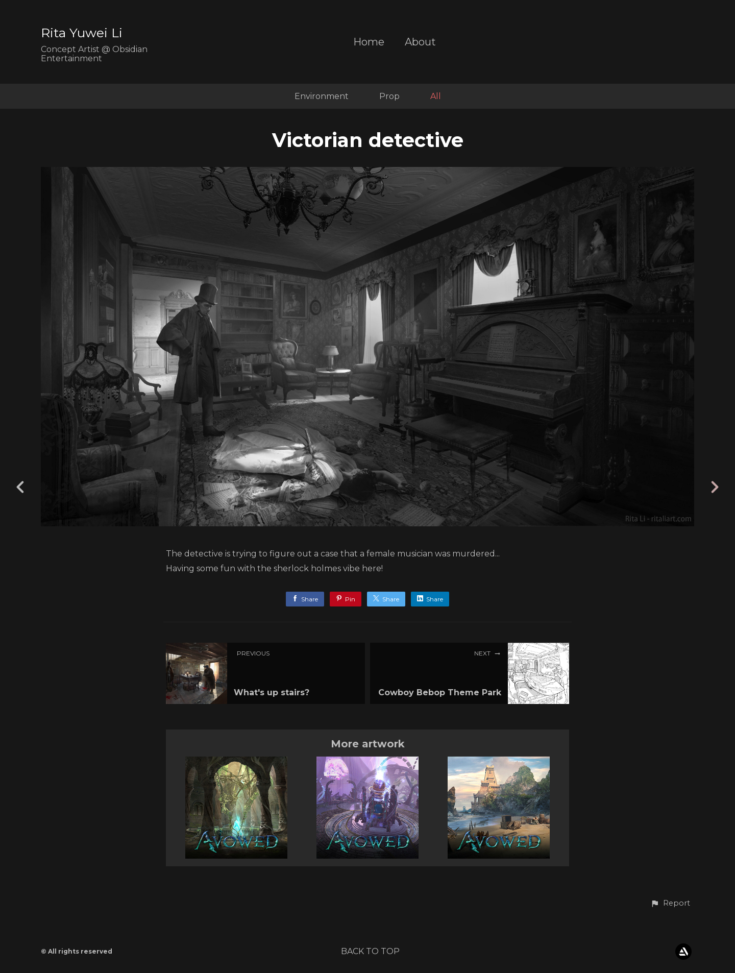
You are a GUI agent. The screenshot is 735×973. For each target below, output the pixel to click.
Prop (389, 96)
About (420, 42)
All (435, 96)
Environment (322, 96)
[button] (670, 903)
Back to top (370, 951)
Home (368, 42)
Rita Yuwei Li (81, 32)
